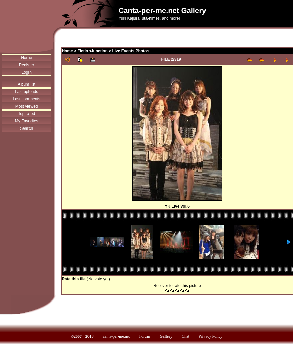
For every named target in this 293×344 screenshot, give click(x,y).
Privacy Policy (210, 336)
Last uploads (26, 91)
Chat (185, 336)
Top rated (26, 113)
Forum (144, 336)
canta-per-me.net (116, 336)
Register (26, 65)
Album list (26, 84)
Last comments (26, 99)
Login (27, 72)
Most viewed (26, 106)
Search (26, 128)
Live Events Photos (130, 51)
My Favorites (26, 121)
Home (26, 57)
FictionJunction (92, 51)
